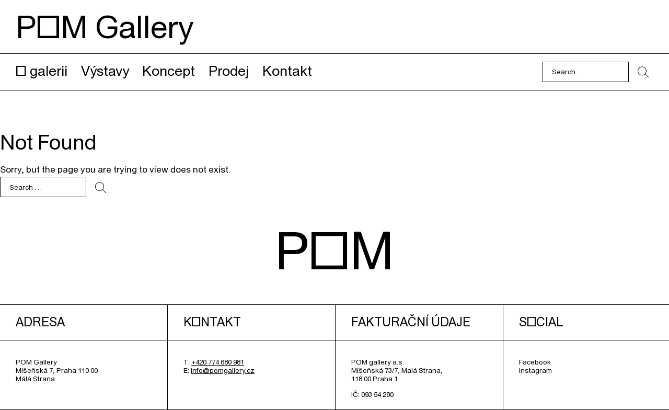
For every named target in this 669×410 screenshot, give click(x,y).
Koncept (168, 71)
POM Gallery (105, 26)
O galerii (41, 71)
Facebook (535, 362)
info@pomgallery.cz (223, 370)
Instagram (535, 370)
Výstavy (105, 71)
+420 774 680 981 (217, 362)
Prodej (229, 71)
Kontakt (287, 71)
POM (334, 250)
